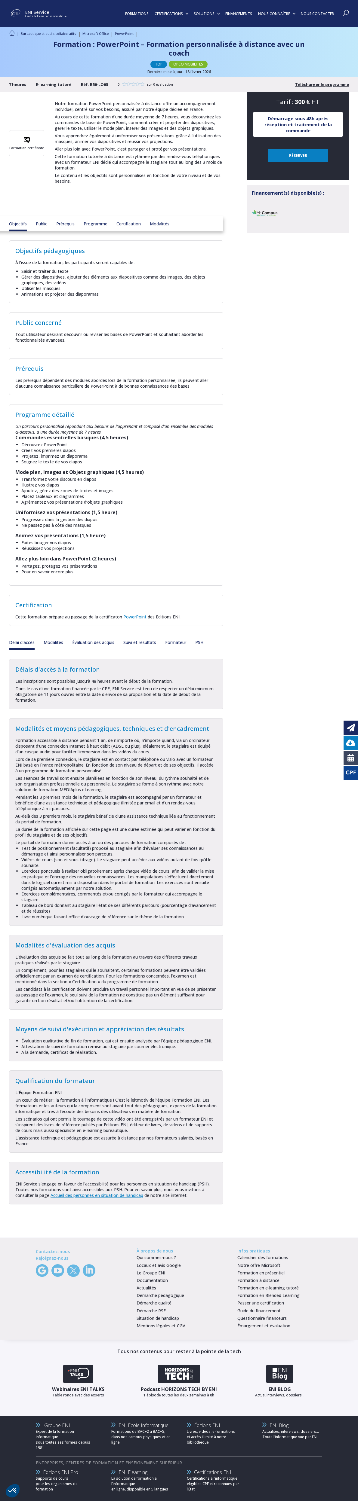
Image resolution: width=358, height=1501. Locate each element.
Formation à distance (258, 1280)
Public (41, 224)
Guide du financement (259, 1310)
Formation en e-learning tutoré (268, 1288)
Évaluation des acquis (93, 642)
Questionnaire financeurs (262, 1318)
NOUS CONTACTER (317, 13)
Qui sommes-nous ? (156, 1257)
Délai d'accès (22, 642)
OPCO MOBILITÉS (188, 64)
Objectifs (18, 224)
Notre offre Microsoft (258, 1265)
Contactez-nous (53, 1251)
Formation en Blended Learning (268, 1295)
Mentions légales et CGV (161, 1326)
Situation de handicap (158, 1318)
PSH (199, 642)
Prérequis (65, 224)
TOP (158, 64)
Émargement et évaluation (263, 1326)
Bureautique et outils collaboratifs (48, 33)
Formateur (175, 642)
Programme (95, 224)
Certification (128, 224)
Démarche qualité (154, 1303)
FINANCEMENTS (238, 13)
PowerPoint (124, 33)
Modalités (159, 224)
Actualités (146, 1288)
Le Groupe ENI (151, 1273)
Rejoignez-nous (52, 1258)
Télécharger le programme (322, 84)
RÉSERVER (298, 155)
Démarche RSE (151, 1310)
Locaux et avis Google (159, 1265)
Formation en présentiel (261, 1273)
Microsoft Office (95, 33)
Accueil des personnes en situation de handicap (97, 1195)
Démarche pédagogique (160, 1295)
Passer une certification (260, 1303)
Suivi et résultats (139, 642)
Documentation (152, 1280)
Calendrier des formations (262, 1257)
